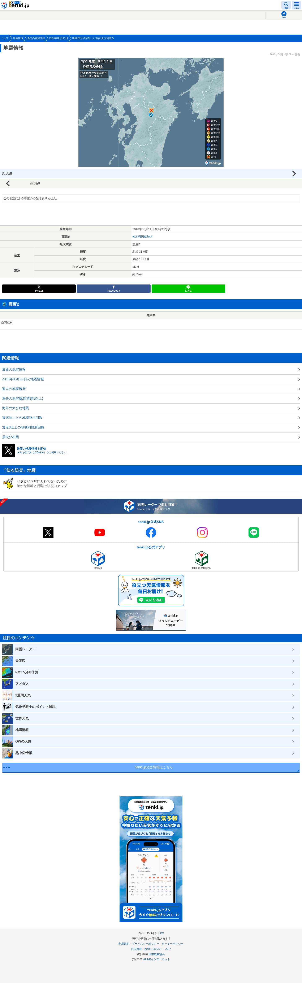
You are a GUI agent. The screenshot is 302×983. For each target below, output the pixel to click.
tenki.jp (15, 5)
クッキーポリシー (173, 943)
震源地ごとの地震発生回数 (22, 417)
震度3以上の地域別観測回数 (23, 427)
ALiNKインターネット (156, 959)
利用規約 (123, 943)
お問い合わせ (152, 949)
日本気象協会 (156, 954)
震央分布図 (10, 437)
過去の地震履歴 (14, 389)
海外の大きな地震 (15, 408)
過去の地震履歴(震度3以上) (22, 398)
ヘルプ (167, 949)
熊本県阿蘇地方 (142, 236)
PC (162, 933)
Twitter (39, 290)
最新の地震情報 (14, 369)
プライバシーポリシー (145, 943)
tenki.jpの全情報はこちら (154, 767)
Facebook (113, 290)
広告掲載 (136, 949)
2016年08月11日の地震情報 (23, 379)
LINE (188, 290)
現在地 (283, 17)
